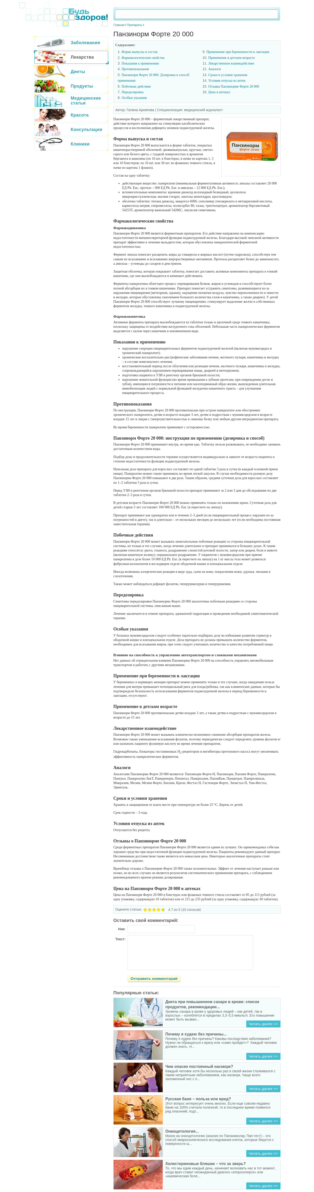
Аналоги (214, 69)
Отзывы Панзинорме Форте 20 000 (233, 86)
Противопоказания (135, 69)
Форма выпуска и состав (139, 52)
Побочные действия (135, 86)
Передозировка (132, 92)
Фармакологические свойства (142, 58)
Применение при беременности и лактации (237, 52)
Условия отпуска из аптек (227, 80)
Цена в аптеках (219, 92)
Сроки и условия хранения (228, 75)
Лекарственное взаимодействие (231, 63)
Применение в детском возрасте (231, 58)
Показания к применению (140, 63)
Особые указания (134, 98)
